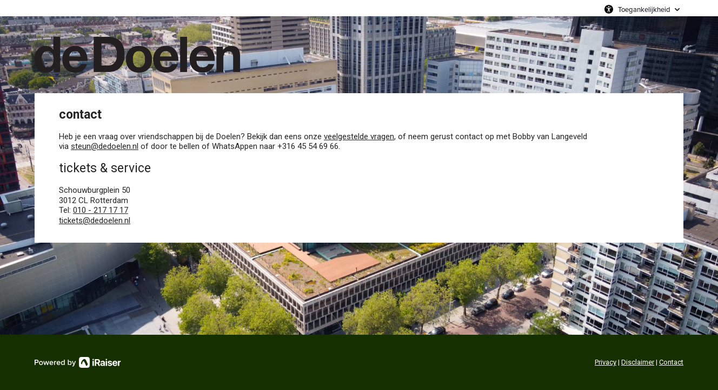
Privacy (605, 362)
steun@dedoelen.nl (104, 146)
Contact (671, 362)
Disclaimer (637, 362)
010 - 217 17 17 (100, 210)
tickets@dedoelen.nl (94, 220)
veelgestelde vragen (359, 136)
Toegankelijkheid (644, 9)
